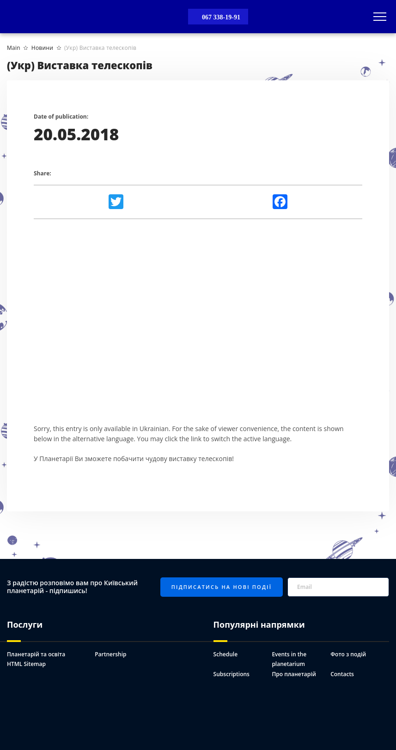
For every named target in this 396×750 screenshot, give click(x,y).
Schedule (225, 654)
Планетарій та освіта (36, 654)
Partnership (110, 654)
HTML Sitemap (26, 664)
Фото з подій (348, 654)
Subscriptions (231, 674)
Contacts (342, 674)
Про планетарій (294, 674)
